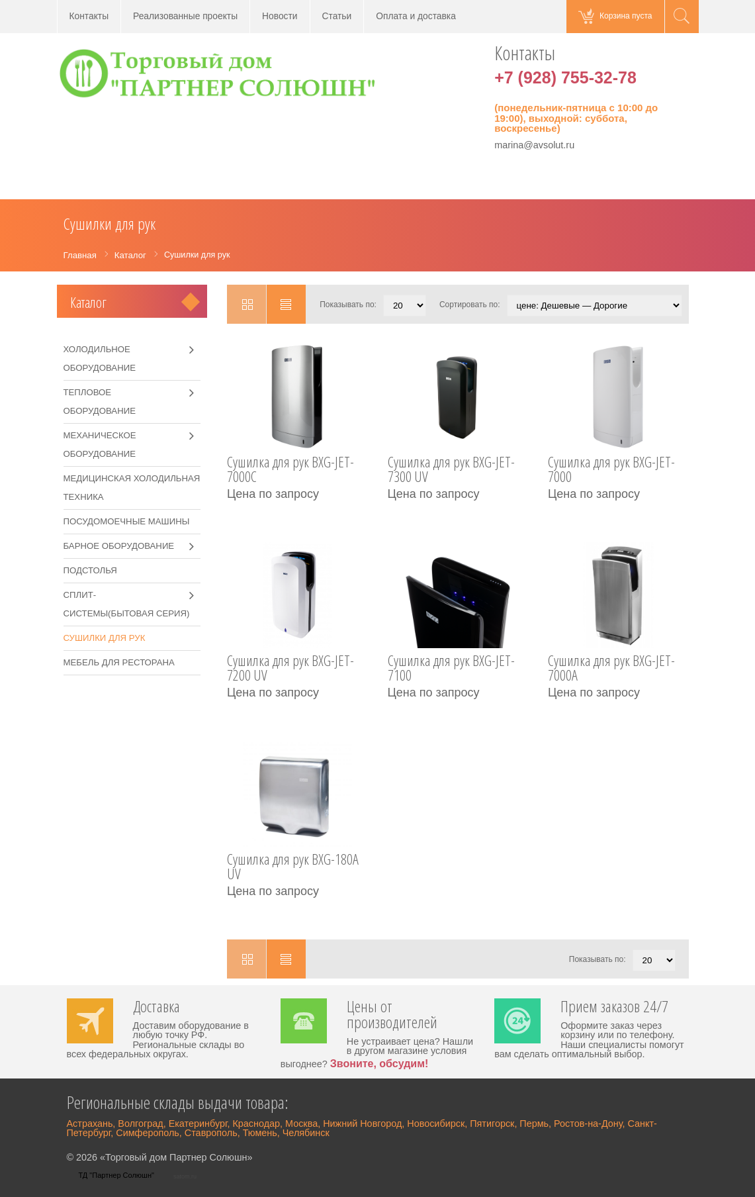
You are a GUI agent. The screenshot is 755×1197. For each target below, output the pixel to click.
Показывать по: (348, 304)
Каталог (88, 302)
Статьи (337, 16)
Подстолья (90, 570)
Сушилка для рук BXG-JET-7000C (290, 471)
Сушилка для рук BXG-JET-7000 (611, 471)
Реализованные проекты (185, 16)
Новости (279, 16)
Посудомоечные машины (127, 521)
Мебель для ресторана (119, 662)
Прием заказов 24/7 (614, 1007)
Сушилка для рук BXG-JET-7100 (451, 669)
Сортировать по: (469, 304)
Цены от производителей (392, 1015)
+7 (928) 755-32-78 (565, 77)
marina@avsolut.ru (534, 145)
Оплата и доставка (416, 16)
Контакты (89, 16)
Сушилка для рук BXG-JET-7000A (611, 669)
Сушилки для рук (105, 638)
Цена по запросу (273, 494)
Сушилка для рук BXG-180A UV (293, 868)
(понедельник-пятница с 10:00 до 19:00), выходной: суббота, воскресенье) (576, 118)
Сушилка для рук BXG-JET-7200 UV (290, 669)
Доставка (156, 1007)
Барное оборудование (119, 546)
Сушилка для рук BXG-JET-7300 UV (451, 471)
